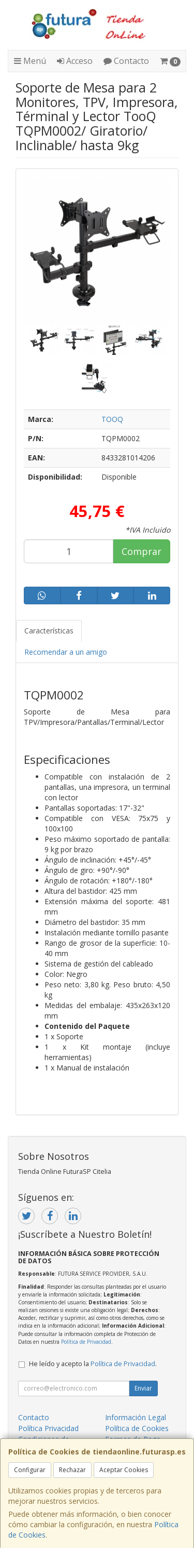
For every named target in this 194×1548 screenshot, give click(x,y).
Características (48, 631)
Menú (30, 61)
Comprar (141, 551)
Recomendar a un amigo (65, 652)
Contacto (126, 61)
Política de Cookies (137, 1428)
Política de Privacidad (86, 1341)
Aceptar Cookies (123, 1469)
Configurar (30, 1469)
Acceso (75, 61)
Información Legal (135, 1417)
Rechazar (72, 1469)
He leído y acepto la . (93, 1363)
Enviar (143, 1388)
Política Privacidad (48, 1428)
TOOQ (112, 419)
